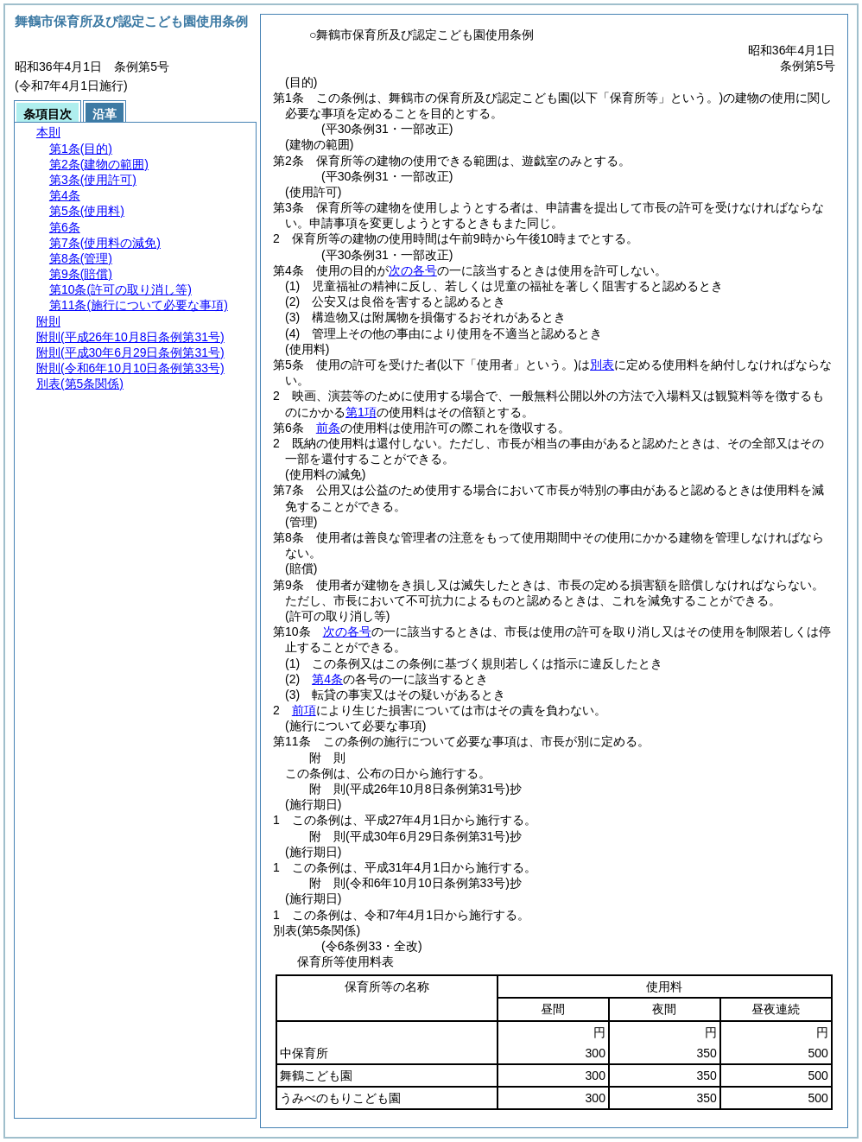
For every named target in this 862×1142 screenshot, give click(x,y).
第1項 (361, 412)
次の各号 (413, 270)
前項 (304, 710)
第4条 (327, 679)
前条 (328, 428)
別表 (602, 364)
